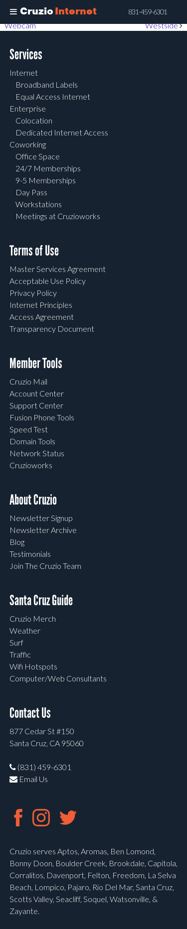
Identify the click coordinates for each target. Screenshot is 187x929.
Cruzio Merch (32, 618)
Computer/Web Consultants (58, 678)
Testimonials (30, 553)
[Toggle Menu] (13, 12)
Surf (16, 642)
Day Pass (31, 192)
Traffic (20, 654)
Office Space (37, 156)
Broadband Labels (46, 84)
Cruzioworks (30, 465)
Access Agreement (41, 316)
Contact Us (30, 713)
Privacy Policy (33, 292)
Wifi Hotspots (33, 666)
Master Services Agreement (57, 268)
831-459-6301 (147, 12)
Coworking (27, 144)
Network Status (36, 453)
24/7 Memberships (48, 168)
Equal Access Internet (52, 96)
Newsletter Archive (43, 529)
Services (25, 54)
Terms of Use (34, 251)
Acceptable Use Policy (47, 280)
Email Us (28, 779)
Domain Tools (32, 441)
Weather (24, 630)
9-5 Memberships (45, 180)
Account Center (36, 393)
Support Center (36, 405)
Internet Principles (40, 304)
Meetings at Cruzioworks (57, 216)
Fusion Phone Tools (41, 417)
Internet (23, 72)
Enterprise (27, 108)
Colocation (33, 120)
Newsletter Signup (41, 518)
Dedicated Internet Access (61, 132)
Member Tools (35, 363)
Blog (16, 541)
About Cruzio (33, 500)
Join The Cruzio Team (45, 565)
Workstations (38, 204)
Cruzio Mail (28, 381)
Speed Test (28, 429)
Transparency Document (51, 328)
